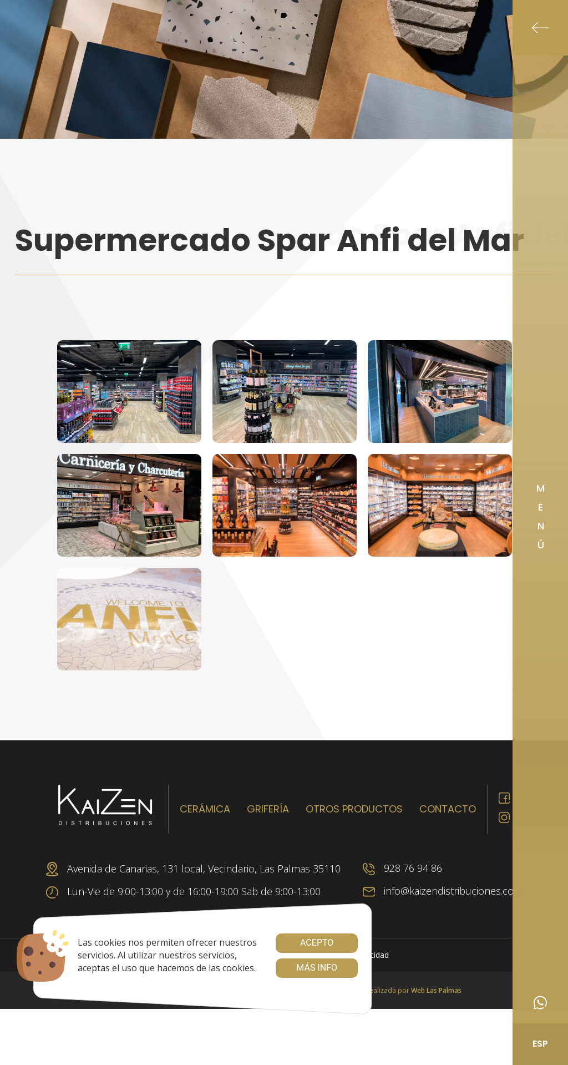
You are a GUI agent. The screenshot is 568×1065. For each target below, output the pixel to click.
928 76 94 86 (402, 868)
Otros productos (354, 809)
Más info (316, 967)
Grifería (268, 809)
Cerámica (205, 809)
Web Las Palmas (436, 990)
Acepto (316, 942)
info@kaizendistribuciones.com (443, 890)
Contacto (447, 809)
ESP (540, 1043)
